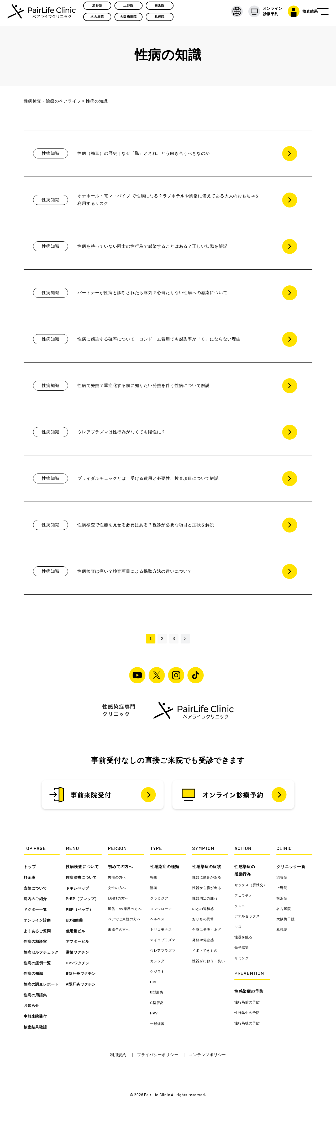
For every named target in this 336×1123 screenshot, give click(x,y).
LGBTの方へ (118, 898)
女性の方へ (117, 888)
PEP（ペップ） (79, 909)
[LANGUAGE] (229, 13)
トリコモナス (161, 930)
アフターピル (77, 941)
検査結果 (295, 13)
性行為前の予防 (247, 1002)
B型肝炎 (157, 992)
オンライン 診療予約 (257, 13)
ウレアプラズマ (163, 950)
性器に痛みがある (206, 877)
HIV (153, 982)
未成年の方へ (119, 930)
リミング (241, 958)
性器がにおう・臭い (208, 961)
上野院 (130, 7)
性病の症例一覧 (37, 963)
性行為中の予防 (247, 1013)
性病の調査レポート (41, 984)
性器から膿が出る (206, 888)
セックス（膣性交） (250, 885)
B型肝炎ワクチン (81, 973)
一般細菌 (157, 1024)
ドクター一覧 (35, 909)
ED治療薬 (74, 920)
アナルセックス (247, 916)
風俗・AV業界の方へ (124, 909)
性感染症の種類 (164, 866)
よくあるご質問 (37, 931)
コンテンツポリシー (207, 1054)
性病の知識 (33, 973)
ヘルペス (157, 919)
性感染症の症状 (206, 866)
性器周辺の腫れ (205, 898)
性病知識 (50, 153)
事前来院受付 (35, 1016)
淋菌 (154, 888)
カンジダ (157, 961)
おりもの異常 (203, 919)
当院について (35, 888)
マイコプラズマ (163, 940)
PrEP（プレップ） (82, 899)
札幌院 (161, 18)
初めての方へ (120, 866)
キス (238, 927)
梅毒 (154, 877)
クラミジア (159, 898)
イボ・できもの (205, 950)
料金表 (29, 877)
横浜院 (161, 7)
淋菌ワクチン (77, 952)
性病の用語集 (35, 995)
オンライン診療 (37, 920)
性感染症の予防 (249, 991)
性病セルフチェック (41, 952)
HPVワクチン (78, 963)
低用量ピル (75, 931)
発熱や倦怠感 (203, 940)
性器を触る (243, 937)
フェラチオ (243, 895)
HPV (154, 1013)
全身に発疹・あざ (206, 930)
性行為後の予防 (247, 1023)
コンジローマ (161, 909)
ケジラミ (157, 971)
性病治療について (81, 877)
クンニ (239, 906)
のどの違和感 (203, 909)
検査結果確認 (35, 1027)
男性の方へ (117, 877)
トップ (30, 866)
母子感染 (241, 948)
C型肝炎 (157, 1003)
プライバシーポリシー (158, 1054)
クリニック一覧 (291, 866)
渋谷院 (98, 7)
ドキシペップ (77, 888)
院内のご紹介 (35, 899)
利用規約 (119, 1054)
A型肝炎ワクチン (81, 984)
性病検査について (82, 866)
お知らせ (31, 1005)
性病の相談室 (35, 941)
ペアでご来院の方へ (124, 919)
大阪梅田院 (130, 18)
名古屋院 (98, 18)
